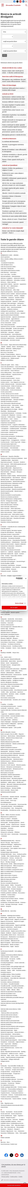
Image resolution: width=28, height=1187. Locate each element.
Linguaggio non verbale (18, 721)
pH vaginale (19, 860)
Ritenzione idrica (5, 946)
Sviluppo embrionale (14, 1059)
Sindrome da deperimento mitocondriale (11, 991)
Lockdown (3, 725)
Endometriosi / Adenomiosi (7, 546)
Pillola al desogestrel (19, 863)
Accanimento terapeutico (7, 262)
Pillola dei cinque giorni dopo (8, 879)
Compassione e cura (16, 421)
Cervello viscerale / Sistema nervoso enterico (12, 395)
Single (15, 1030)
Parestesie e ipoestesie (6, 846)
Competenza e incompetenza (8, 422)
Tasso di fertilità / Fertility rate (15, 1066)
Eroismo (7, 555)
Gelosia (2, 621)
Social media (11, 1042)
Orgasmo (23, 824)
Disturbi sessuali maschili (7, 491)
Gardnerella (11, 619)
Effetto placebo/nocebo (6, 536)
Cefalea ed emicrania (16, 386)
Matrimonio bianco (18, 759)
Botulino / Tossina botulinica (8, 354)
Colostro (16, 419)
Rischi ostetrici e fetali (17, 942)
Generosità (10, 623)
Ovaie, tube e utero (5, 834)
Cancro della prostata (6, 372)
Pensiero (23, 856)
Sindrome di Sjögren (6, 1018)
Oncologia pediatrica (14, 822)
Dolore (21, 500)
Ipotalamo (11, 694)
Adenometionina (16, 276)
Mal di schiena (11, 736)
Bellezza (3, 348)
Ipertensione (13, 692)
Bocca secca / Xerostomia (7, 352)
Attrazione (11, 332)
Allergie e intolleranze (6, 290)
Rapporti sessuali (9, 919)
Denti (25, 458)
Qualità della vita (5, 911)
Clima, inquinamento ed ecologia (9, 409)
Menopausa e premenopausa (13, 767)
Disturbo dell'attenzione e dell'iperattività (11, 499)
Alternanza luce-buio (19, 291)
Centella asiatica (5, 390)
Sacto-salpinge (18, 951)
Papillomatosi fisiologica (7, 844)
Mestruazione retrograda (7, 772)
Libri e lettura (9, 718)
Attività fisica (4, 332)
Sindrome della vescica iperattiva (9, 1013)
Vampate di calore (10, 1117)
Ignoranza (19, 661)
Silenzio (13, 989)
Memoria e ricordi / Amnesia (8, 765)
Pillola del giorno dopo (6, 881)
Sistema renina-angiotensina (8, 1038)
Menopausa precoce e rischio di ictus (14, 135)
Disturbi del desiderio (6, 481)
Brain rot (18, 354)
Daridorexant (4, 456)
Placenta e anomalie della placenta (9, 883)
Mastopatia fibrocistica (6, 759)
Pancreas (18, 840)
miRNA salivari (12, 782)
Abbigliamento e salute (6, 255)
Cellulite (18, 388)
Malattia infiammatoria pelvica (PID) (10, 741)
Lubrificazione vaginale (7, 727)
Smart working (22, 1040)
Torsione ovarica (22, 1087)
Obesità (2, 814)
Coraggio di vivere (5, 440)
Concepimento (5, 428)
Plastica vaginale (5, 885)
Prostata (9, 900)
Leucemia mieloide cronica (17, 716)
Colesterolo (3, 417)
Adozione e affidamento (7, 280)
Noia (12, 808)
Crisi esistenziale (14, 448)
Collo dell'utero (4, 419)
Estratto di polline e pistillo (7, 563)
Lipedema (19, 723)
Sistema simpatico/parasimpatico (9, 1040)
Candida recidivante (6, 374)
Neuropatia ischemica (6, 806)
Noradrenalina (4, 810)
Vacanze (3, 1111)
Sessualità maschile (5, 986)
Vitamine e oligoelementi (7, 1131)
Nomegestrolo (18, 808)
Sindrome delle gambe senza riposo (10, 1016)
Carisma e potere (5, 382)
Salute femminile (5, 957)
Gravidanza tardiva (17, 646)
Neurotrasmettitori (5, 808)
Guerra (14, 648)
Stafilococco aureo (13, 1053)
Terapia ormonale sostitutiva (8, 1077)
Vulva (17, 1133)
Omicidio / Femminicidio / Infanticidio (10, 820)
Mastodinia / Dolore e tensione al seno (10, 757)
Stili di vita (3, 1055)
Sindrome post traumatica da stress (10, 1028)
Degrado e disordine (14, 456)
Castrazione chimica (21, 384)
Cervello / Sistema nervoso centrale (9, 393)
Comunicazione (4, 426)
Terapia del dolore (5, 1071)
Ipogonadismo (4, 694)
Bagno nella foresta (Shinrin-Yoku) (17, 344)
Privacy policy (5, 1176)
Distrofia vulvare (5, 479)
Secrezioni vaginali (16, 968)
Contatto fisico (4, 430)
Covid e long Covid (15, 442)
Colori (11, 419)
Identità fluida (4, 661)
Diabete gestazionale (11, 466)
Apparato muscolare (6, 317)
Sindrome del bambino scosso (8, 993)
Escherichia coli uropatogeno (8, 561)
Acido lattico (13, 272)
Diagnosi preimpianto (6, 470)
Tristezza (10, 1095)
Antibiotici (3, 309)
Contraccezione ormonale (7, 434)
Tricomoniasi (4, 1095)
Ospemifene (4, 828)
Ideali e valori (7, 657)
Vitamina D (10, 1129)
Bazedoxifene (20, 346)
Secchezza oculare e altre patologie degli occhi (12, 966)
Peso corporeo (4, 860)
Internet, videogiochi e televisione (9, 682)
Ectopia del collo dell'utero (7, 532)
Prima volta (11, 891)
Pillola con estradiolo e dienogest (9, 867)
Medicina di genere (5, 761)
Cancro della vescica (18, 372)
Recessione (3, 929)
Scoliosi (12, 960)
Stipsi (8, 1055)
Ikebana (3, 663)
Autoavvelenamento (6, 334)
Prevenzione (4, 891)
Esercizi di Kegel (21, 561)
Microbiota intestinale (6, 780)
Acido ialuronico (5, 272)
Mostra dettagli (19, 603)
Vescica (19, 1121)
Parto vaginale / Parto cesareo (17, 848)
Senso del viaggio (16, 976)
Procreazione (21, 892)
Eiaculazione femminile (14, 538)
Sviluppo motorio (5, 1061)
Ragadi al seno (12, 917)
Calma (16, 364)
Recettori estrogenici (12, 929)
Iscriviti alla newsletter (14, 1185)
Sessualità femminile (14, 984)
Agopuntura (23, 284)
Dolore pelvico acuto (6, 514)
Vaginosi (3, 1117)
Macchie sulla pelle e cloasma (8, 732)
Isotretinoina (10, 696)
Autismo (17, 332)
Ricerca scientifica (5, 940)
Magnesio (21, 734)
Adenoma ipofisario (6, 276)
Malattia (3, 738)
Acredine (13, 274)
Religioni (3, 933)
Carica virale (16, 380)
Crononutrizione (16, 449)
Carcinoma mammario (6, 380)
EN (26, 1)
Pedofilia (3, 856)
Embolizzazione (16, 542)
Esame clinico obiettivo (16, 555)
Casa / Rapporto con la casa (17, 382)
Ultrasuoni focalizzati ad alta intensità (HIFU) (12, 1105)
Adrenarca (3, 282)
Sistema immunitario (6, 1034)
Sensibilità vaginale (5, 976)
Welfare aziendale (5, 1137)
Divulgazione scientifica (12, 500)
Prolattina (3, 900)
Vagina (15, 1115)
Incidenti (8, 670)
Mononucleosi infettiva (12, 786)
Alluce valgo (16, 290)
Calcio (12, 364)
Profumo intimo (11, 894)
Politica (12, 885)
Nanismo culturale (14, 796)
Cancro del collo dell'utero (7, 366)
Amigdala (22, 295)
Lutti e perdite (17, 727)
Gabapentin (4, 619)
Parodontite (16, 846)
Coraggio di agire (12, 438)
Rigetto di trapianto (5, 942)
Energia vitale (10, 548)
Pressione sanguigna (16, 889)
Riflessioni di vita (15, 940)
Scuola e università (19, 962)
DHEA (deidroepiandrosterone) (18, 464)
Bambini (9, 346)
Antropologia (20, 311)
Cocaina (25, 413)
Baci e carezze (4, 344)
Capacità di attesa (16, 374)
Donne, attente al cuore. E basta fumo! (14, 219)
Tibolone (18, 1083)
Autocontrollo (4, 336)
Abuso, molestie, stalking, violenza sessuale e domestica (12, 260)
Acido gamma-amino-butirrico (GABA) (10, 270)
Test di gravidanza (16, 1081)
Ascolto (14, 322)
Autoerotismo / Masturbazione (16, 336)
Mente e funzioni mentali (7, 770)
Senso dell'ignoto (5, 978)
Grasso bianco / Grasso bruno (8, 642)
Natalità (15, 798)
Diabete (3, 466)
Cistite (21, 405)
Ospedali (22, 826)
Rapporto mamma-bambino (8, 923)
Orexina (8, 824)
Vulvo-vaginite (23, 1133)
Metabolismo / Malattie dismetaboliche (10, 774)
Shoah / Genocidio (18, 987)
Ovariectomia (15, 834)
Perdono (12, 858)
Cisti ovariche (15, 405)
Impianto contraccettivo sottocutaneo (10, 668)
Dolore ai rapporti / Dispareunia (9, 502)
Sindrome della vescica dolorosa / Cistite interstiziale (11, 1010)
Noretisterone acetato (14, 810)
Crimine (23, 442)
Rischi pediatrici (5, 944)
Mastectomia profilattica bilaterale (9, 755)
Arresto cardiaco (5, 320)
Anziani (2, 313)
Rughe (12, 946)
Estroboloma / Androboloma (8, 565)
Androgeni (21, 301)
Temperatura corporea (18, 1067)
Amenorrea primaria (21, 293)
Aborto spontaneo (5, 257)
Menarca (3, 767)
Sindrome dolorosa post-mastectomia (10, 1020)
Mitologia (3, 786)
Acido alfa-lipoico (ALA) (6, 264)
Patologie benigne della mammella (9, 852)
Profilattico (3, 894)
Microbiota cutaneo (5, 778)
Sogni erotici (8, 1044)
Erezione (21, 553)
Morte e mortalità (5, 790)
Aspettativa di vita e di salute (8, 326)
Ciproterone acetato (6, 405)
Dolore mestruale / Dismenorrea (9, 506)
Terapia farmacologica (6, 1073)
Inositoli (25, 674)
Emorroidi (23, 542)
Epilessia (24, 551)
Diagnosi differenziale (6, 468)
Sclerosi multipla (5, 960)
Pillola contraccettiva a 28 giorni (9, 875)
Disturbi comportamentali (16, 479)
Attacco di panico (17, 330)
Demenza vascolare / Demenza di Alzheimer (12, 458)
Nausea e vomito (5, 800)
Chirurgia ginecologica (6, 399)
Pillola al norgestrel (18, 865)
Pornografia (18, 885)
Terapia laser (16, 1073)
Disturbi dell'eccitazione (19, 481)
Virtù (12, 1125)
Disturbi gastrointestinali (7, 487)
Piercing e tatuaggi (10, 862)
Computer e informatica (18, 424)
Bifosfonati (8, 348)
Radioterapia (4, 917)
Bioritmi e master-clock (6, 350)
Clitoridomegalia (12, 411)
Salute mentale (4, 958)
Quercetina (13, 911)
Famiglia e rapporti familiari (14, 575)
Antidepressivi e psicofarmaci (8, 311)
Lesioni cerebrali (5, 716)
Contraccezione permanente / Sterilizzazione (12, 436)
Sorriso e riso (18, 1047)
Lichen (15, 718)
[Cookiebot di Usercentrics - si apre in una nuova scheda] (16, 578)
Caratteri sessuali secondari (8, 378)
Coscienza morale (5, 442)
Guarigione (8, 648)
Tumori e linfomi (17, 1098)
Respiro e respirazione (18, 933)
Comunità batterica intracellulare (18, 426)
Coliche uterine (11, 417)
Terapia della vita (15, 1071)
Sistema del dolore (19, 1032)
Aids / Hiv (3, 286)
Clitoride (20, 409)
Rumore (17, 946)
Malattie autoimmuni (6, 743)
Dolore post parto (5, 516)
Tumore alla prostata (6, 1098)
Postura (9, 887)
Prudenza (23, 902)
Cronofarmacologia (5, 449)
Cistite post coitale (5, 407)
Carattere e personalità (6, 376)
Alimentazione (14, 286)
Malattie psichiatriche (6, 745)
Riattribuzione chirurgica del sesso (9, 938)
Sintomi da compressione (7, 1032)
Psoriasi (20, 904)
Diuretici (3, 500)
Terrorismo (20, 1079)
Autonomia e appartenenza (7, 338)
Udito (2, 1103)
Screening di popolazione (7, 962)
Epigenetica (17, 551)
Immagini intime (16, 665)
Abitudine (16, 255)
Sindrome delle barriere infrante (9, 1015)
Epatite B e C (4, 551)
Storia (12, 1055)
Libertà (2, 718)
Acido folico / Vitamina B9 (7, 268)
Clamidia (17, 407)
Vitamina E (17, 1129)
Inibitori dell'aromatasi (6, 674)
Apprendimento (15, 319)
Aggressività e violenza (6, 284)
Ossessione (10, 828)
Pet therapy (12, 860)
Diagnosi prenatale (17, 470)
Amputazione (18, 299)
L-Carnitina (10, 704)
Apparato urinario (5, 319)
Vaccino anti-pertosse (16, 1113)
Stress (16, 1055)
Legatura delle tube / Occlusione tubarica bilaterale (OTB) (14, 711)
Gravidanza (3, 644)
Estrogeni (18, 565)
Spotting (23, 1051)
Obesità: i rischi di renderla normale (14, 193)
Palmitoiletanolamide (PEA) (7, 840)
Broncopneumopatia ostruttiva (8, 356)
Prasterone (20, 887)
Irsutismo (3, 696)
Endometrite (18, 546)
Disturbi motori (18, 487)
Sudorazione (23, 1055)
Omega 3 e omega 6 (6, 818)
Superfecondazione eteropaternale (15, 1057)
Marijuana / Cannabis (14, 751)
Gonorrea (21, 640)
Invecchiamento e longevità (8, 688)
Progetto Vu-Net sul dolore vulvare (9, 898)
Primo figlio (18, 891)
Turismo (24, 1098)
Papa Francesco (15, 842)
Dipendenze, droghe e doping (8, 475)
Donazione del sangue (19, 518)
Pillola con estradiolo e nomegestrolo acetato (12, 869)
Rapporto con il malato (20, 919)
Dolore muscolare (5, 508)
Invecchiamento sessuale (20, 690)
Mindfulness (4, 782)
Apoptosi (23, 313)
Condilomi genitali (14, 428)
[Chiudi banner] (25, 578)
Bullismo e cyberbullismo (7, 360)
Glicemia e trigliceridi (6, 638)
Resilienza (8, 933)
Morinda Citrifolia (16, 788)
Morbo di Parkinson (6, 788)
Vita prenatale (20, 1127)
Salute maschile (14, 957)
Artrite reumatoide (15, 320)
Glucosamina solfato (6, 640)
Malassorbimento (20, 736)
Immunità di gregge (6, 667)
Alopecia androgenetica (7, 291)
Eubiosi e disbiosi (5, 569)
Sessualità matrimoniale (18, 986)
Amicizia (16, 295)
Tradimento (4, 1089)
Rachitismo (3, 915)
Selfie (13, 970)
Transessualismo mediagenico (15, 1089)
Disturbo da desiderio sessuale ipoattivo (11, 495)
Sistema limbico (16, 1034)
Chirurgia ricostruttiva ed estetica (9, 401)
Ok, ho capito (14, 607)
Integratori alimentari (6, 678)
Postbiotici (3, 887)
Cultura (23, 449)
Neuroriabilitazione (18, 806)
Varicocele (15, 1119)
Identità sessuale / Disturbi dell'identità (10, 659)
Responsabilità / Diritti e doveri (8, 935)
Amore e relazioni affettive (7, 299)
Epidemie (10, 551)
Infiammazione (10, 672)
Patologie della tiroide (6, 854)
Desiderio (22, 462)
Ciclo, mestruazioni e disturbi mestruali (10, 403)
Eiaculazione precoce (6, 540)
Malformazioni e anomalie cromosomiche (11, 749)
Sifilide (8, 989)
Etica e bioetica (16, 567)
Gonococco (14, 640)
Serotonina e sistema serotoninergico (10, 982)
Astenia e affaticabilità (6, 328)
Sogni (2, 1044)
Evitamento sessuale (6, 571)
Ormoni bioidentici (5, 826)
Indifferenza (14, 670)
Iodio (7, 692)
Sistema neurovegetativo (16, 1036)
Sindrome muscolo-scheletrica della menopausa (13, 1026)
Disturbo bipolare (5, 493)
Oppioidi (3, 824)
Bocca (15, 350)
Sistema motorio (5, 1036)
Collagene (19, 417)
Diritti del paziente (21, 475)
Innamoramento (17, 674)
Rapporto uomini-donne (7, 927)
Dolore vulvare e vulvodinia (18, 516)
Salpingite (3, 953)
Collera (24, 417)
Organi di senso (15, 824)
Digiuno (9, 473)
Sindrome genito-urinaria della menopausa (11, 1022)
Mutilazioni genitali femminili (8, 792)
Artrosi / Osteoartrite (6, 322)
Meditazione (4, 763)
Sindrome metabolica (6, 1024)
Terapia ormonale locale (7, 1075)
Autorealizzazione (20, 338)
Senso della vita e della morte (17, 978)
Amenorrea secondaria (7, 295)
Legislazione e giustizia (14, 714)
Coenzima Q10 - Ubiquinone (8, 415)
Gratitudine (19, 642)
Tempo (2, 1069)
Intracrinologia (15, 686)
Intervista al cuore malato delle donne (14, 216)
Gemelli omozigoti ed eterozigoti (14, 621)
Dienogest (19, 471)
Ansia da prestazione (16, 307)
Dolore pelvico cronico (18, 514)
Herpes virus (16, 652)
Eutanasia (13, 569)
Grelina (2, 648)
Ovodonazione (23, 834)
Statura (21, 1053)
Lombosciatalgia (11, 725)
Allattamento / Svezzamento (8, 288)
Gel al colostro (18, 619)
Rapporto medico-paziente (7, 925)
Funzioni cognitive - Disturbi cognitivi (10, 612)
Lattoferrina (11, 708)
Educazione (18, 532)
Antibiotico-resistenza (12, 309)
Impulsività (23, 668)
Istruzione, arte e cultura (19, 699)
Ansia (8, 307)
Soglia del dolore (20, 1042)
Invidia (3, 692)
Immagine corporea (6, 665)
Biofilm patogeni (17, 348)
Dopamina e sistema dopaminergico (10, 522)
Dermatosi (16, 462)
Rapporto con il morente (7, 921)
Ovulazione (4, 836)
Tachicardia (4, 1066)
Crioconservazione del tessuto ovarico (10, 446)
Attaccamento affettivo (6, 330)
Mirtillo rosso (20, 782)
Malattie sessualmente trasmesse (9, 747)
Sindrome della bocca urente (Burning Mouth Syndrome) (12, 1004)
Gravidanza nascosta (6, 646)
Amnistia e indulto (19, 297)
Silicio (18, 989)
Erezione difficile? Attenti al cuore (13, 102)
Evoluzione (15, 571)
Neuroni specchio (22, 804)
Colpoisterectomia (5, 421)
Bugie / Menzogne (21, 356)
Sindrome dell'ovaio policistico (9, 1001)
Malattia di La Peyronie (6, 740)
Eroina (2, 555)
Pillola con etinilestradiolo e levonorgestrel (11, 871)
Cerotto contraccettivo (6, 392)
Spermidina (4, 1049)
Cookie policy (13, 1176)
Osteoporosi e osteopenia (7, 832)
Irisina (17, 694)
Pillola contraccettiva (6, 873)
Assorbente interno (21, 326)
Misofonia (3, 784)
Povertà (14, 887)
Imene (7, 663)
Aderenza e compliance (7, 278)
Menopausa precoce (18, 769)
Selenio (9, 970)
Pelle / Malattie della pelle (13, 856)
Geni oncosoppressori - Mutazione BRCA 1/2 (12, 626)
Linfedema (15, 719)
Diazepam (12, 471)
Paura (14, 854)
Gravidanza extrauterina (14, 644)
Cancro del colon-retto (20, 366)
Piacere (2, 862)
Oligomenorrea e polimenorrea (8, 816)
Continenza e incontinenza (16, 430)
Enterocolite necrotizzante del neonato (10, 550)
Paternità (9, 850)
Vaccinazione (9, 1111)
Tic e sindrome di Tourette (7, 1085)
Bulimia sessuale (15, 358)
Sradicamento (4, 1053)
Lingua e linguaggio (6, 721)
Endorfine (3, 548)
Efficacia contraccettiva (19, 536)
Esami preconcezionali (6, 557)
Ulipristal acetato (9, 1103)
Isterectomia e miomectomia (8, 697)
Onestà (22, 822)
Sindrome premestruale (7, 1030)
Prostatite (14, 900)
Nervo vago (13, 800)
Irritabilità (22, 694)
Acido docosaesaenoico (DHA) (8, 266)
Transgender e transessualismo (8, 1091)
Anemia (19, 305)
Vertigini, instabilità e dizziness (8, 1121)
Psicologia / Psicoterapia (11, 904)
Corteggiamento (15, 440)
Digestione (3, 473)
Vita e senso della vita (9, 1127)
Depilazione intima (6, 460)
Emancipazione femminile (19, 540)
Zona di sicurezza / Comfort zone (9, 1144)
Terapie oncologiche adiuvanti (8, 1079)
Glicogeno (15, 638)
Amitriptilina (4, 297)
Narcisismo (23, 796)
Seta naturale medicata (6, 987)
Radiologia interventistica (13, 915)
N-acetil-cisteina (5, 796)
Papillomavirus (17, 844)
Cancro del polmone (6, 368)
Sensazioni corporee (6, 972)
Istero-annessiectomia (6, 699)
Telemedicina (8, 1067)
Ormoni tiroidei (15, 826)
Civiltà (12, 407)
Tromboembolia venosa (20, 1095)
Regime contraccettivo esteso (18, 931)
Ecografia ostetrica (5, 528)
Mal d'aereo (4, 736)
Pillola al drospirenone (6, 865)
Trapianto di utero (5, 1093)
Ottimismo (17, 832)
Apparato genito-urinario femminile (10, 315)
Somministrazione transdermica (9, 1045)
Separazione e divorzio (6, 980)
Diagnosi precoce (17, 468)
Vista (2, 1127)
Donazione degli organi (6, 518)
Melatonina (11, 763)
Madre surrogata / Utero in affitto (9, 734)
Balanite (3, 346)
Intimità (8, 686)
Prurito (2, 904)
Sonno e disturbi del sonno (7, 1047)
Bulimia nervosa (5, 358)
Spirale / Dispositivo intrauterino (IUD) (10, 1051)
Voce (15, 1131)
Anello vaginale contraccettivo (8, 305)
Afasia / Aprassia (11, 282)
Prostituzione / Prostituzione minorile (10, 902)
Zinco (8, 1142)
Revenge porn (4, 936)
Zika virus (3, 1142)
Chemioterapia (15, 397)
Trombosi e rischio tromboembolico (10, 1096)
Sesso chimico (4, 984)
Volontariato (21, 1131)
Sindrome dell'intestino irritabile (9, 995)
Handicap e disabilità (6, 652)
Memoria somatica (21, 765)
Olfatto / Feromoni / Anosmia (13, 814)
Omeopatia (14, 818)
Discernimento (16, 477)
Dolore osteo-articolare (6, 512)
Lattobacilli (3, 708)
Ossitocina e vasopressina (7, 830)
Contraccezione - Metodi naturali (9, 432)
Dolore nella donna (15, 508)
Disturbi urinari (18, 491)
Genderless (3, 623)
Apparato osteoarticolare (18, 317)
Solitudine (14, 1044)
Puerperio (8, 906)
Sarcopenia (12, 958)
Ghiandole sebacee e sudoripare (9, 632)
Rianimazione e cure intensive (16, 936)
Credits (20, 1176)
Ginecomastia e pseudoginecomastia (10, 634)
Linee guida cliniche (6, 719)
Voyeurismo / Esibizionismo (7, 1133)
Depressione (15, 460)
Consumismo (23, 428)
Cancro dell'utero (15, 370)
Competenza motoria (6, 424)
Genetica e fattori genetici (7, 624)
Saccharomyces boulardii (7, 951)
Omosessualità (4, 822)
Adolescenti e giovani (19, 278)
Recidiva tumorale (5, 931)
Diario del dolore (5, 471)
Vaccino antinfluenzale (6, 1115)
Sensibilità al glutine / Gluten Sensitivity (11, 974)
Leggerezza (4, 714)
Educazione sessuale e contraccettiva (10, 534)
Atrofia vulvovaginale (18, 328)
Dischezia (23, 477)
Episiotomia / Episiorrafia (7, 553)
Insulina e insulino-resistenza (8, 676)
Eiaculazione (4, 538)
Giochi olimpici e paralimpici (8, 636)
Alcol (8, 286)
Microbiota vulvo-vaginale (19, 780)
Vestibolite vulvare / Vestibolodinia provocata (12, 1123)
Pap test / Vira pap (5, 842)
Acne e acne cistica (5, 274)
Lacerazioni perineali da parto (8, 706)
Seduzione (3, 970)
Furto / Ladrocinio (5, 614)
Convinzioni (4, 438)
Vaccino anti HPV (18, 1111)
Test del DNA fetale (5, 1081)
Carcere (18, 378)
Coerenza (19, 415)
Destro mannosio (5, 464)
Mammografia (4, 751)
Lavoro (17, 708)
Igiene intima (12, 661)
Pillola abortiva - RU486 (6, 863)
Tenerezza (8, 1069)
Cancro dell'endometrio (19, 368)
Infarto (20, 670)
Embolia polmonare (6, 542)
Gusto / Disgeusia (21, 648)
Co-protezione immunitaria (7, 413)
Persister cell (18, 858)
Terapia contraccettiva (17, 1069)
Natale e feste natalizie (6, 798)
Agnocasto (16, 284)
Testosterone (11, 1083)
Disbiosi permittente (6, 477)
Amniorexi (11, 297)
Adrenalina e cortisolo (19, 280)
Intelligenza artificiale (18, 678)
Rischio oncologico (14, 944)
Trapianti (20, 1091)
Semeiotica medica (21, 970)
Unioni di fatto (4, 1107)
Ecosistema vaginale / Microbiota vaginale (11, 530)
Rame (2, 919)
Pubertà (3, 906)
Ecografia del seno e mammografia (16, 526)
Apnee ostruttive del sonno (12, 313)
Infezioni (3, 672)
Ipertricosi (20, 692)
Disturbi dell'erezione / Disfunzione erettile (11, 483)
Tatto (2, 1067)
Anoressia (3, 307)
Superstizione (4, 1059)
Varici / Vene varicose (6, 1119)
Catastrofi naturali (5, 386)
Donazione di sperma (6, 520)
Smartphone (4, 1042)
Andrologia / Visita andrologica (8, 303)
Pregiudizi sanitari (5, 889)
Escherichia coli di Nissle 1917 (8, 559)
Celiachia (3, 388)
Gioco (17, 636)
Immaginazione (14, 663)
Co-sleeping (18, 413)
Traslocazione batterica (17, 1093)
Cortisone (23, 440)
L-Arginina (3, 704)
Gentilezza (11, 628)
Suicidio (3, 1057)
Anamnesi (15, 301)
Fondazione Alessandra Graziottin (11, 1180)
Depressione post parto (6, 462)
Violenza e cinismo (5, 1125)
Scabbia (18, 958)
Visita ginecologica (19, 1125)
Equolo (16, 553)
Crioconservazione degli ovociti (8, 444)
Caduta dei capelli (5, 364)
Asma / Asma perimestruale (8, 324)
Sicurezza (3, 989)
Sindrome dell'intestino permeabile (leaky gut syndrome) (12, 998)
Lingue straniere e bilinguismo (8, 723)
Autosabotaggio (4, 340)
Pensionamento (4, 858)
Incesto (2, 670)
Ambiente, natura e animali (8, 293)
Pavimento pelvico (21, 854)
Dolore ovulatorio (17, 512)
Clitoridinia (3, 411)
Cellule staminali (10, 388)
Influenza (17, 672)
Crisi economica (5, 448)
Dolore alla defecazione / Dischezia (9, 504)
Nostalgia (24, 810)
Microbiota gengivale (17, 778)
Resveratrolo (20, 935)
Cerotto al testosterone (16, 390)
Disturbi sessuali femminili (18, 489)
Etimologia (24, 567)
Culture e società (5, 451)
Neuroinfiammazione (6, 802)
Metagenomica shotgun (6, 776)
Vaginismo (20, 1115)
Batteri (14, 346)
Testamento (4, 1083)
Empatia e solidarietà (20, 544)
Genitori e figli (4, 628)
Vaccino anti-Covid (5, 1113)
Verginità (21, 1119)
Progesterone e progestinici (7, 896)
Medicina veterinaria (17, 761)
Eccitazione (3, 526)
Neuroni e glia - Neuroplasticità (8, 804)
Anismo (24, 305)
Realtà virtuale (17, 927)
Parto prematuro (5, 848)
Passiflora (3, 850)
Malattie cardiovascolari (18, 743)
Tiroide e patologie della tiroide (9, 1087)
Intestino (3, 686)
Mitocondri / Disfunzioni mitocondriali (16, 784)
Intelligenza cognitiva (6, 680)
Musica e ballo (14, 790)
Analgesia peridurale (6, 301)
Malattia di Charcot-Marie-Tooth (14, 738)
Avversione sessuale (15, 340)
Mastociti (21, 755)
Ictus (2, 657)
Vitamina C (3, 1129)
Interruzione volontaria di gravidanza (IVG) (12, 684)
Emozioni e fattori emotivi (7, 544)
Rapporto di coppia (19, 921)
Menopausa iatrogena (6, 769)
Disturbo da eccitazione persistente (9, 497)
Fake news (3, 575)
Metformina (17, 776)
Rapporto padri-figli (20, 925)
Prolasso (21, 898)
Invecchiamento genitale (7, 690)
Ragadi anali (20, 917)
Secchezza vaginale (5, 968)
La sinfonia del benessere (10, 141)
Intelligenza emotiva (18, 680)
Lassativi (19, 706)
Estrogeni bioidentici (6, 567)
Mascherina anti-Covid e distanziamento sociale (12, 753)
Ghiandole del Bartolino (7, 630)
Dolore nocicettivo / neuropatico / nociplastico (12, 510)
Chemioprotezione (5, 397)
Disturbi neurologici (6, 489)
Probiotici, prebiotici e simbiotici (9, 892)
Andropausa (20, 303)
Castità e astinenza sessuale (7, 384)
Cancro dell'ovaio (5, 370)
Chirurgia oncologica (18, 399)
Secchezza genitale (5, 964)
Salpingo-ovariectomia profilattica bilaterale (12, 955)
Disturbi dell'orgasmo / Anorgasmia (9, 485)
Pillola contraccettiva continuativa (9, 877)
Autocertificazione (16, 334)
